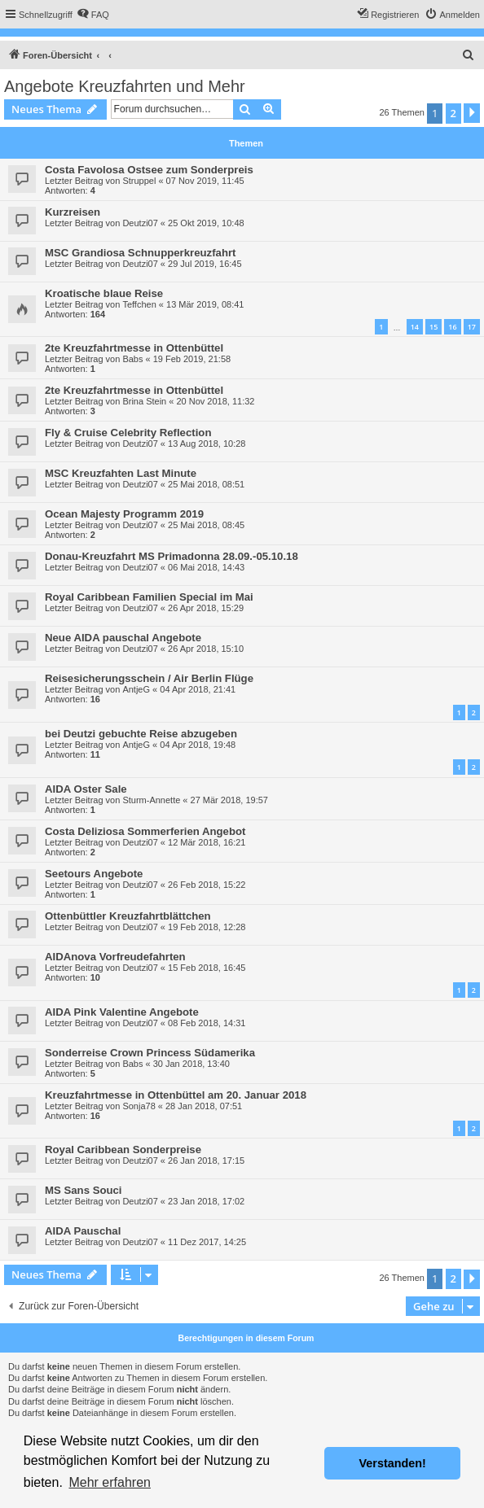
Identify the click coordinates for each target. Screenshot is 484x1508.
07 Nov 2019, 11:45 (205, 181)
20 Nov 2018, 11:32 (215, 401)
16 (452, 326)
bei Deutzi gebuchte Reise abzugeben (141, 734)
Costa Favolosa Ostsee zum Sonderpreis (149, 170)
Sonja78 (138, 1106)
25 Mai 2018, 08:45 (206, 525)
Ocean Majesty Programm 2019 (124, 514)
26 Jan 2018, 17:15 (206, 1160)
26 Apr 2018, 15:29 (206, 608)
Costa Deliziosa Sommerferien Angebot (145, 831)
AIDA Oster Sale (86, 789)
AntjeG (136, 689)
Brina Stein (144, 401)
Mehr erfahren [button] (109, 1482)
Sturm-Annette (151, 800)
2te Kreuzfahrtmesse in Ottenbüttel (134, 348)
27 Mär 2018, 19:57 (229, 800)
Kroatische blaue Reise (104, 293)
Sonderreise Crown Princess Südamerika (150, 1053)
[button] (472, 113)
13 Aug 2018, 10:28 (206, 443)
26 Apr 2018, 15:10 (206, 648)
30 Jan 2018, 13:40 (191, 1064)
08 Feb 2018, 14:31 (206, 1023)
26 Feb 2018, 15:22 (206, 885)
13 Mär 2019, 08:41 (205, 304)
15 (433, 326)
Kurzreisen (72, 212)
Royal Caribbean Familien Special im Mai (149, 597)
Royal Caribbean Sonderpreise (123, 1149)
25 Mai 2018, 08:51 (206, 484)
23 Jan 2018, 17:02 (206, 1201)
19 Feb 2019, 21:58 (192, 359)
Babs (132, 359)
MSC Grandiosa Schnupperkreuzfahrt (140, 253)
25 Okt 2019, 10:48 (206, 223)
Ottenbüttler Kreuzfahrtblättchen (128, 916)
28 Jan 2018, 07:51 (203, 1106)
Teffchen (139, 304)
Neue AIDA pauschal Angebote (123, 638)
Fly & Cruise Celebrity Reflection (128, 432)
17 (472, 326)
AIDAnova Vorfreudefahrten (115, 957)
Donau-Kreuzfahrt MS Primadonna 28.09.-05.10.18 (171, 556)
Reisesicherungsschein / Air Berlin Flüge (149, 678)
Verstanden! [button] (392, 1463)
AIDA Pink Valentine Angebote (122, 1012)
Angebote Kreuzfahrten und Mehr (124, 86)
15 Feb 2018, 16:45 (206, 968)
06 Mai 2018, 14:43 (206, 567)
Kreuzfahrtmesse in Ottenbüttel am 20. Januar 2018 (175, 1095)
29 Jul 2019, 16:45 (205, 264)
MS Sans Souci (83, 1190)
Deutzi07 (139, 223)
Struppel (139, 181)
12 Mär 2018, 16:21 (206, 842)
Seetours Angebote (94, 874)
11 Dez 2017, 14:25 (207, 1242)
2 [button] (453, 113)
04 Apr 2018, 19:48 (197, 745)
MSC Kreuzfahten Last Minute (120, 473)
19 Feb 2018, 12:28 (206, 927)
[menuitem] (93, 14)
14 (415, 326)
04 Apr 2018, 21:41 (197, 689)
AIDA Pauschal (83, 1231)
